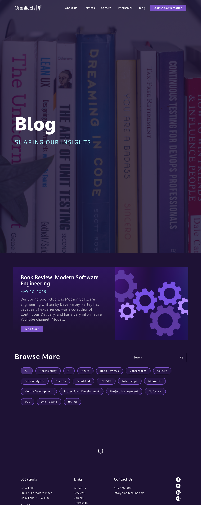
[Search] (159, 357)
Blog (142, 8)
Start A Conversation (168, 8)
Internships (125, 8)
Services (89, 8)
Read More (31, 329)
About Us (71, 8)
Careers (106, 8)
